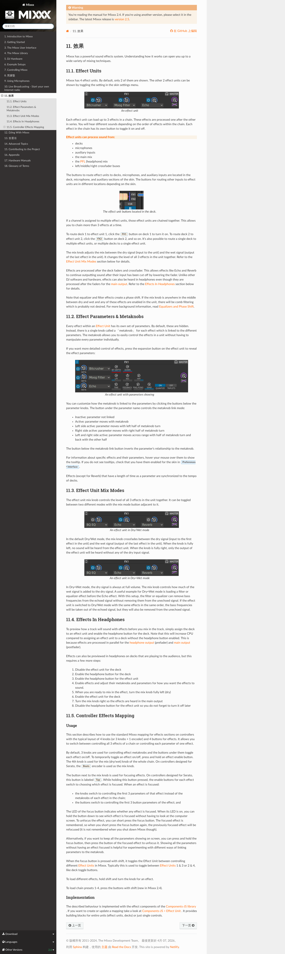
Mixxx (28, 11)
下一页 (188, 925)
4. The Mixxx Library (16, 53)
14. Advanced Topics (16, 143)
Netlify (174, 947)
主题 (104, 947)
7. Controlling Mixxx (15, 69)
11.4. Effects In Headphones (23, 121)
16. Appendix (12, 154)
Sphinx (77, 947)
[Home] (67, 31)
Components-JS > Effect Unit (161, 911)
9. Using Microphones (16, 81)
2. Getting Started (14, 42)
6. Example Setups (15, 64)
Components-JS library (181, 906)
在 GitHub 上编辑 (185, 30)
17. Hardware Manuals (17, 160)
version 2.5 (122, 19)
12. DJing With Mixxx (16, 132)
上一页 (75, 925)
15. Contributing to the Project (22, 149)
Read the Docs (121, 947)
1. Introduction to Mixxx (18, 36)
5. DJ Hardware (13, 58)
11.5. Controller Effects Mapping (23, 127)
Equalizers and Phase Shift (176, 306)
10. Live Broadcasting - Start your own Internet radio (26, 88)
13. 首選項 (10, 138)
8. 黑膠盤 (9, 75)
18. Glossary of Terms (16, 166)
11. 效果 (7, 96)
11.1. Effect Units (16, 101)
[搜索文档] (28, 26)
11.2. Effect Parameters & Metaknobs (21, 109)
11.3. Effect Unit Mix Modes (23, 116)
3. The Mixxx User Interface (20, 47)
